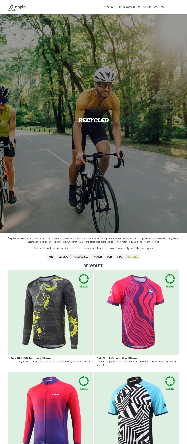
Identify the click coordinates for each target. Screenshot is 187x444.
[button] (173, 7)
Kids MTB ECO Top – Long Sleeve (30, 358)
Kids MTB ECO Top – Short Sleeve (117, 358)
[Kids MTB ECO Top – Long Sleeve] (50, 312)
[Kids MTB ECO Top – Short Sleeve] (136, 312)
